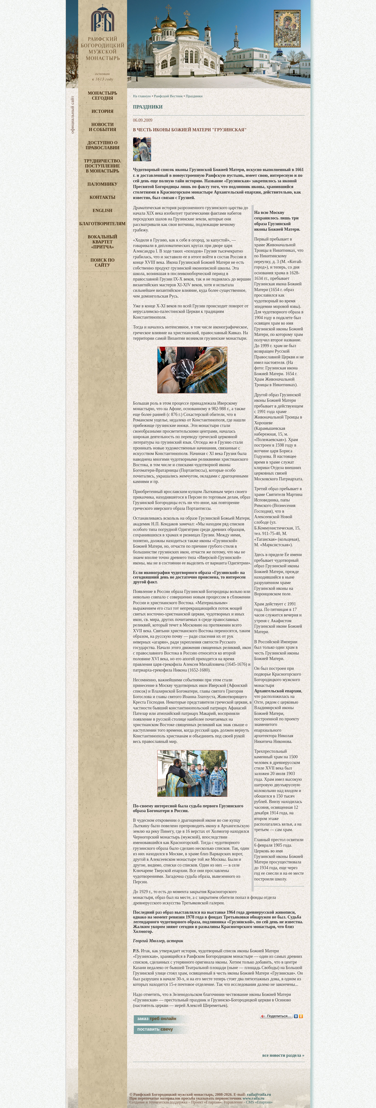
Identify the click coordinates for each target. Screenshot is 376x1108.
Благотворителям (102, 223)
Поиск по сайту (102, 263)
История (102, 111)
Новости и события (102, 127)
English (102, 210)
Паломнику (103, 184)
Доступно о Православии (102, 145)
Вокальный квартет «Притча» (102, 242)
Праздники (194, 96)
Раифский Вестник (168, 96)
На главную (142, 96)
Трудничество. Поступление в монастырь (102, 166)
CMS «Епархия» (259, 1102)
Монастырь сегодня (102, 96)
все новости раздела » (283, 1055)
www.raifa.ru (253, 1098)
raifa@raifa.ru (259, 1094)
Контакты (102, 197)
